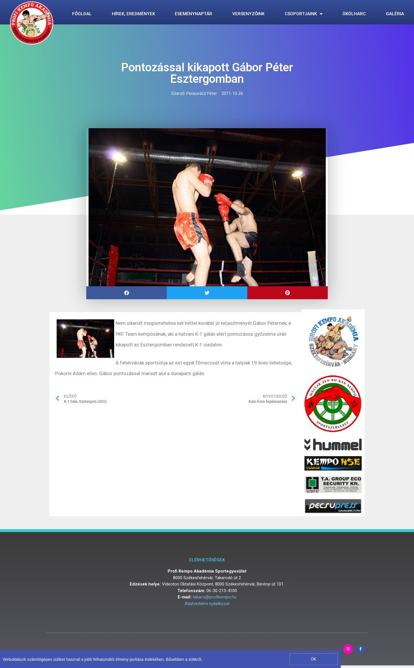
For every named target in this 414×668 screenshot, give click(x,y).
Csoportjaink (304, 14)
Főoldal (82, 13)
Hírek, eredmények (133, 13)
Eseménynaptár (193, 13)
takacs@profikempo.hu (214, 597)
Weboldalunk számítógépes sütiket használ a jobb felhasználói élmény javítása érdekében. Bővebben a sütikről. (102, 659)
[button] (314, 659)
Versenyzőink (248, 13)
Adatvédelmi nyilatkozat (207, 603)
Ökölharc (354, 13)
